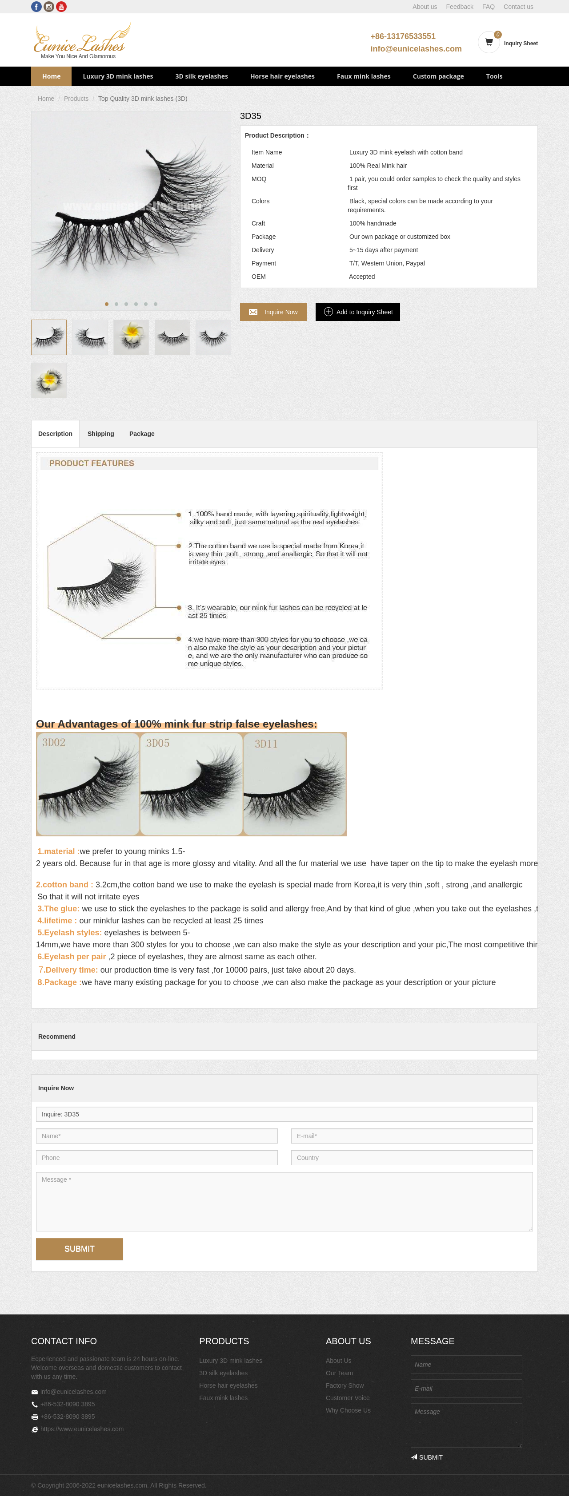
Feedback (459, 6)
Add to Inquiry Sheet (365, 312)
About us (425, 6)
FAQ (488, 6)
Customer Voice (348, 1397)
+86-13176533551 (403, 36)
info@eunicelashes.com (416, 48)
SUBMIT (79, 1248)
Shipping (101, 433)
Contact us (518, 6)
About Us (339, 1360)
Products (76, 98)
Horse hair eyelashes (282, 76)
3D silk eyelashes (201, 76)
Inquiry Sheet (521, 43)
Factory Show (345, 1385)
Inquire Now (281, 312)
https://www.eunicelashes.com (82, 1429)
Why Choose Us (348, 1410)
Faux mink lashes (364, 76)
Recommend (57, 1036)
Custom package (438, 76)
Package (142, 433)
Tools (494, 76)
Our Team (339, 1373)
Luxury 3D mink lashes (118, 76)
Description (55, 433)
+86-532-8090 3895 (67, 1404)
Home (51, 76)
